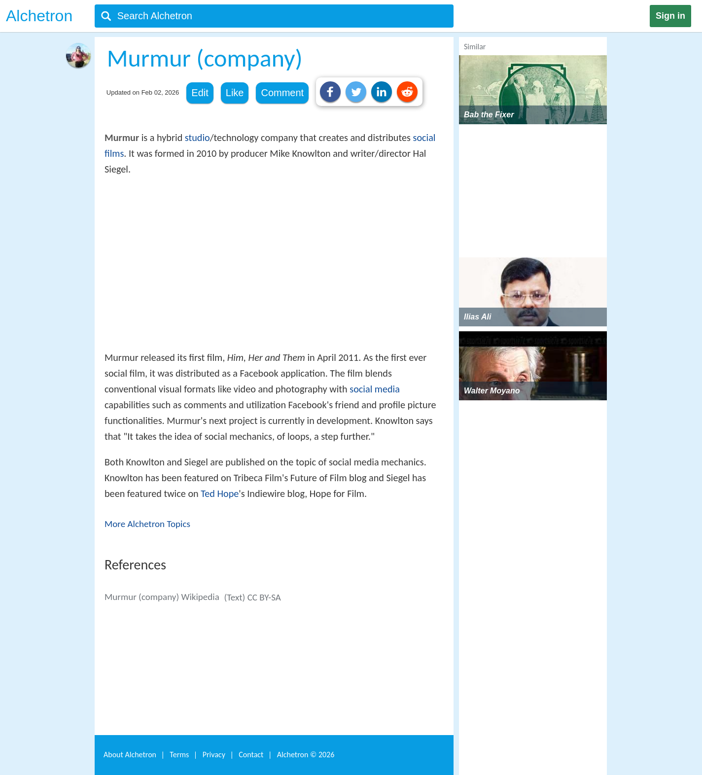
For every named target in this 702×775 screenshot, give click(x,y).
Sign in (670, 16)
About (130, 754)
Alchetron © (306, 754)
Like (235, 92)
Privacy (214, 754)
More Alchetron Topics (147, 523)
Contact (251, 754)
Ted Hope (220, 493)
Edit (199, 92)
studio (197, 137)
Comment (282, 92)
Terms (179, 754)
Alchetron (39, 16)
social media (375, 389)
